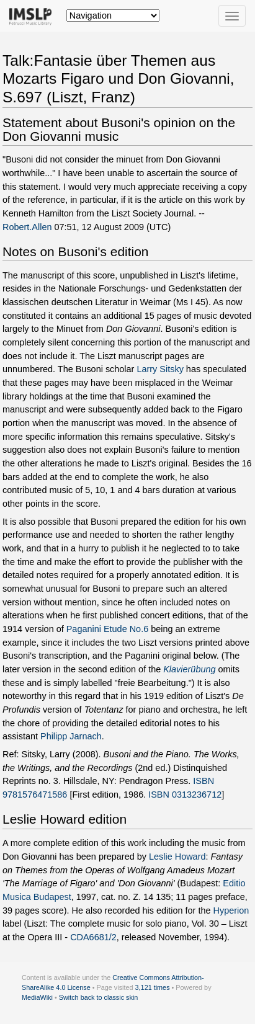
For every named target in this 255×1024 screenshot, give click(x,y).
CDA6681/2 (93, 937)
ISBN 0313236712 (184, 794)
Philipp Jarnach (71, 736)
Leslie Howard (177, 856)
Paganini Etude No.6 (107, 629)
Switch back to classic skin (98, 997)
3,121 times (152, 987)
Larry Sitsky (159, 369)
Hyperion (231, 910)
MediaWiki (37, 997)
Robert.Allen (26, 227)
